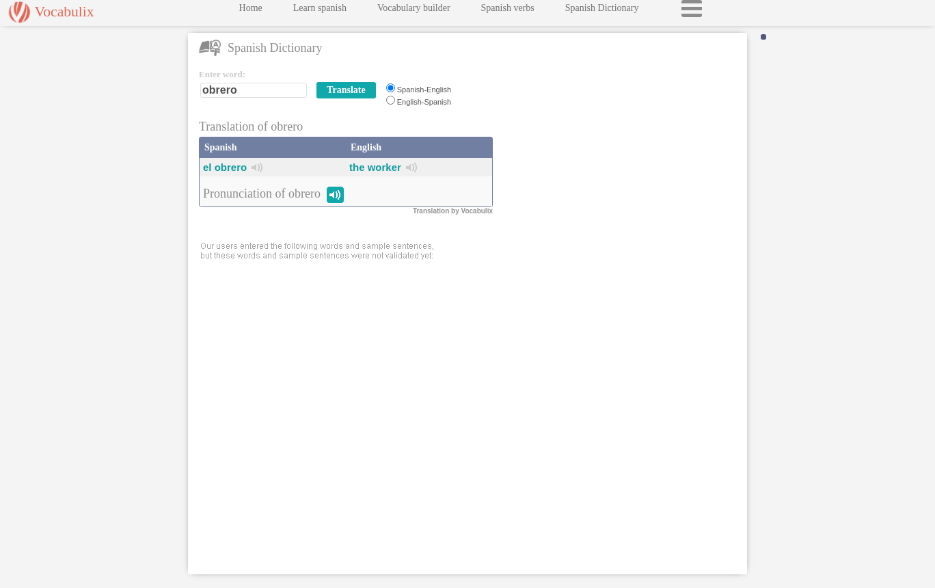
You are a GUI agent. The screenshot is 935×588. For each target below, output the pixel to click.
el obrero (225, 167)
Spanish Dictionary (602, 11)
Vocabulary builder (413, 11)
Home (250, 11)
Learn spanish (320, 11)
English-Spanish (424, 102)
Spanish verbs (507, 11)
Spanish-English (424, 89)
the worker (375, 167)
